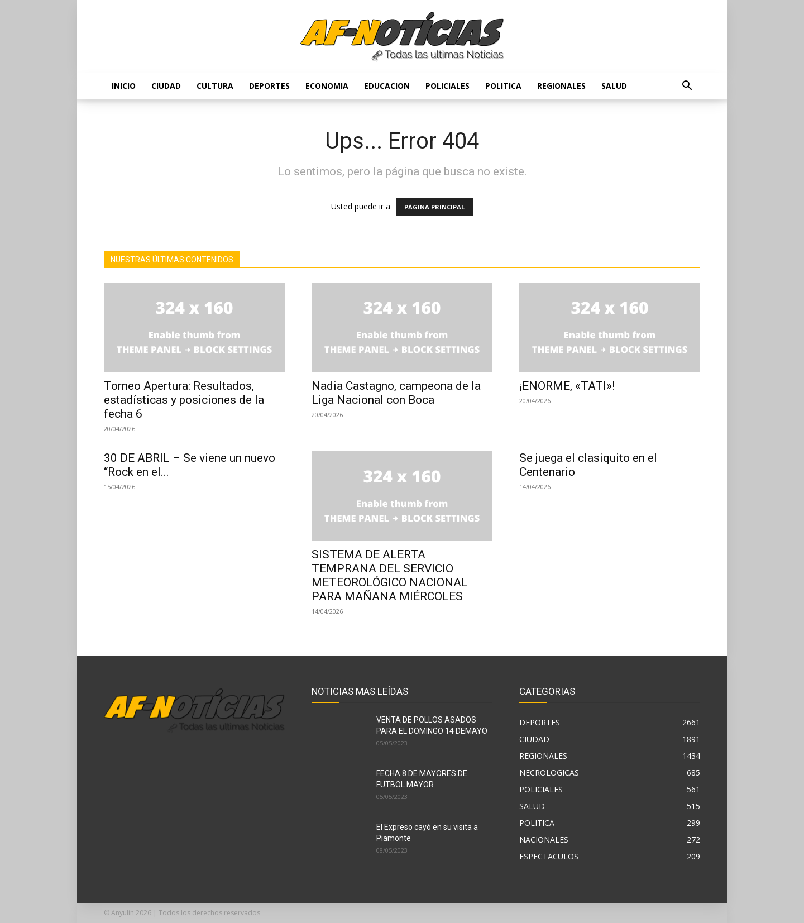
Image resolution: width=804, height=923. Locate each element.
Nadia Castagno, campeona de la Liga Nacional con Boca (396, 392)
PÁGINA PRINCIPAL (434, 207)
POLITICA (503, 85)
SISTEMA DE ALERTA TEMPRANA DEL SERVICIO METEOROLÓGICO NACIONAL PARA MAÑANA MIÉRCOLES (390, 575)
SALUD (614, 85)
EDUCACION (387, 85)
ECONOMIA (326, 85)
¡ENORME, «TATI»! (567, 386)
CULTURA (215, 85)
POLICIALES (447, 85)
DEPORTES (269, 85)
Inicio (124, 85)
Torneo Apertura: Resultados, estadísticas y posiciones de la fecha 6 (184, 399)
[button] (686, 87)
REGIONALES (561, 85)
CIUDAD (166, 85)
